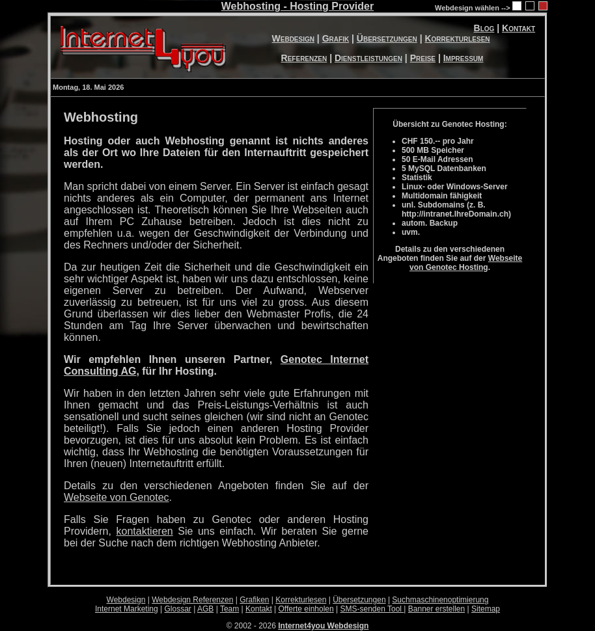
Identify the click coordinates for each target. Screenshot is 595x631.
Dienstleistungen (368, 58)
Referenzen (304, 58)
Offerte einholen (306, 608)
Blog (484, 28)
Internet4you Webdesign (323, 625)
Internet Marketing (126, 608)
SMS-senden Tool (372, 608)
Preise (423, 58)
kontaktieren (145, 531)
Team (229, 608)
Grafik (335, 38)
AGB (205, 608)
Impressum (463, 58)
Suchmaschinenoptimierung (440, 599)
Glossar (178, 608)
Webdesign (293, 38)
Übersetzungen (387, 38)
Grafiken (254, 599)
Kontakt (518, 28)
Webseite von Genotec (116, 497)
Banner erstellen (436, 608)
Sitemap (485, 608)
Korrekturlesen (457, 38)
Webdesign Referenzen (192, 599)
